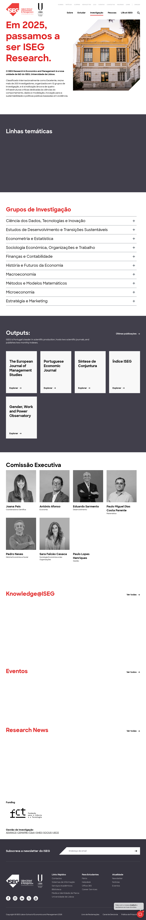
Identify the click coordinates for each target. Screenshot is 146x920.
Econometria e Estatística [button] (29, 238)
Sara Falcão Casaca (53, 554)
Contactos (111, 4)
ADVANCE (11, 832)
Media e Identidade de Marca (65, 893)
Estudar (81, 12)
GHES (39, 832)
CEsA (32, 832)
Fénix (84, 878)
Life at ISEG (127, 12)
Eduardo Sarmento (86, 506)
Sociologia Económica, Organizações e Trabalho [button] (50, 247)
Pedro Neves (14, 554)
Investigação (96, 12)
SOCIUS (47, 832)
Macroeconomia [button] (21, 274)
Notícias (69, 4)
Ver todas (132, 594)
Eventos (102, 4)
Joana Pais (13, 506)
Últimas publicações (126, 333)
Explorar (13, 388)
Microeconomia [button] (20, 292)
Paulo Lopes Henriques (81, 556)
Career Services (89, 889)
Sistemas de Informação (63, 882)
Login (128, 4)
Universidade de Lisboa (63, 897)
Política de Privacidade (130, 914)
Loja (94, 4)
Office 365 (87, 886)
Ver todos (132, 672)
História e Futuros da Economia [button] (34, 265)
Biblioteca (56, 889)
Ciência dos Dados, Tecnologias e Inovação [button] (45, 220)
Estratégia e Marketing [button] (27, 301)
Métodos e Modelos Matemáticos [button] (36, 283)
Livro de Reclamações (90, 914)
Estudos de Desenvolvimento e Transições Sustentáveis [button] (57, 229)
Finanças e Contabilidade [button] (29, 256)
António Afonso (50, 506)
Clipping (77, 4)
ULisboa (60, 4)
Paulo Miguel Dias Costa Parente (118, 508)
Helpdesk (120, 4)
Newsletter (86, 4)
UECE (56, 832)
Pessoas (112, 12)
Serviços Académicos (62, 886)
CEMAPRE (23, 832)
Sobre (70, 12)
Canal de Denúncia (110, 914)
